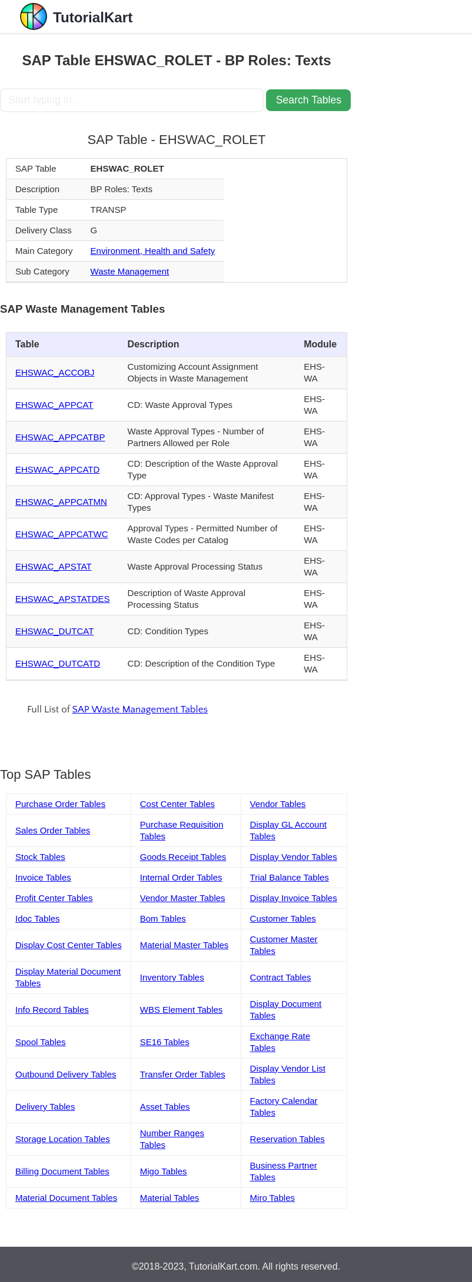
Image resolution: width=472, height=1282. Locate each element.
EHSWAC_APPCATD (57, 469)
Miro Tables (272, 1198)
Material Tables (170, 1198)
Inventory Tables (172, 977)
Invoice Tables (43, 877)
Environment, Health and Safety (153, 251)
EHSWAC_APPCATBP (60, 437)
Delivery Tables (45, 1107)
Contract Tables (280, 977)
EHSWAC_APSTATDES (62, 599)
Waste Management (130, 271)
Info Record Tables (52, 1010)
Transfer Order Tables (182, 1074)
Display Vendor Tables (293, 857)
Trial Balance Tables (289, 877)
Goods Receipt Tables (183, 857)
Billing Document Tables (62, 1171)
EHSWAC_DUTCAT (54, 631)
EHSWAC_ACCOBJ (54, 372)
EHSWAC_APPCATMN (61, 502)
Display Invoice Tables (293, 898)
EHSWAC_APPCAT (54, 405)
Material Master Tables (184, 945)
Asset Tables (165, 1107)
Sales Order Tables (52, 830)
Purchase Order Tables (60, 804)
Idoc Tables (37, 918)
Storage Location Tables (62, 1139)
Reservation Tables (287, 1139)
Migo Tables (163, 1171)
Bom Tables (163, 918)
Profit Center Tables (53, 898)
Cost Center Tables (177, 804)
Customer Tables (283, 918)
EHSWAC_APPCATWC (61, 534)
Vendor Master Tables (182, 898)
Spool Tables (40, 1042)
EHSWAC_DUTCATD (57, 663)
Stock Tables (40, 857)
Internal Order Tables (181, 877)
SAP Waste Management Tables (140, 709)
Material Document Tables (66, 1198)
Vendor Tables (278, 804)
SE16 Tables (165, 1042)
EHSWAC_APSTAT (53, 566)
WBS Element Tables (181, 1010)
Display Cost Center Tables (68, 945)
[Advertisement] (412, 209)
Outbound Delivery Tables (66, 1074)
